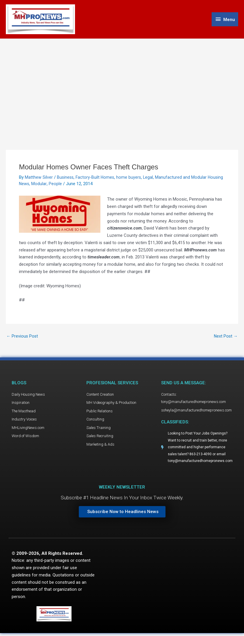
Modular (56, 184)
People (72, 184)
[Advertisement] (122, 84)
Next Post (225, 337)
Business (65, 178)
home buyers (130, 178)
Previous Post (22, 337)
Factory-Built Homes (96, 178)
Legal (150, 178)
